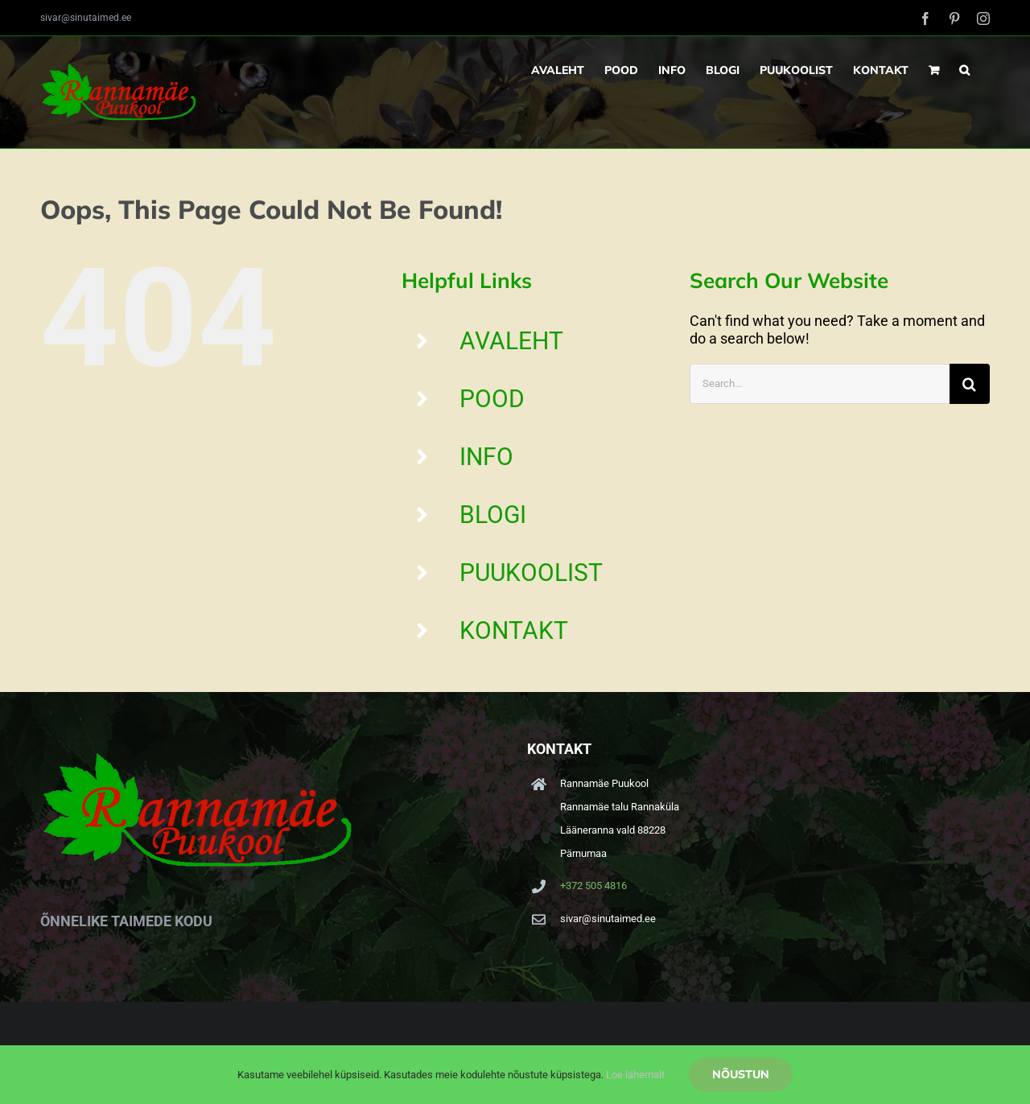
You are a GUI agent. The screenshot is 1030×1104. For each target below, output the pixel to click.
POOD (492, 399)
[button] (964, 70)
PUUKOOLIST (531, 572)
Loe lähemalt (635, 1075)
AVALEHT (511, 341)
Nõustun (740, 1074)
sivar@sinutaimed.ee (85, 17)
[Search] (970, 384)
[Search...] (820, 384)
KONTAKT (513, 630)
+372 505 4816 (593, 885)
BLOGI (492, 515)
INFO (486, 457)
